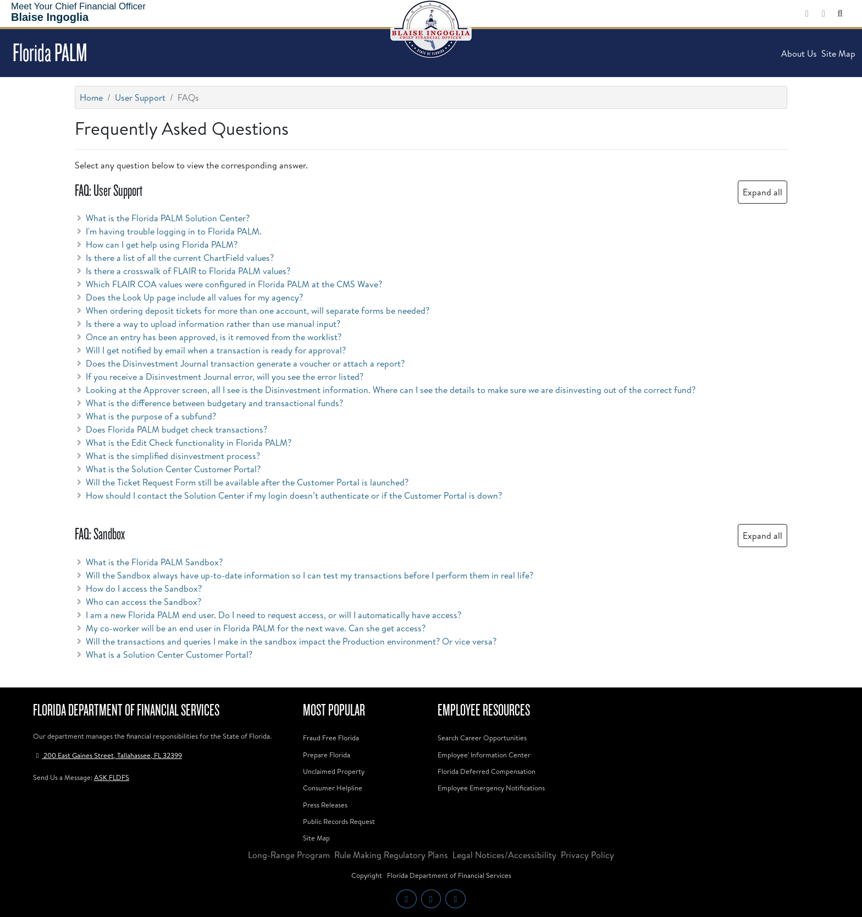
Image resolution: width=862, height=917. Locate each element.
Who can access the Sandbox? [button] (138, 602)
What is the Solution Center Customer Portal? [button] (168, 469)
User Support (140, 97)
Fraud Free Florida (331, 738)
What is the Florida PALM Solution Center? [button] (162, 218)
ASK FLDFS (111, 777)
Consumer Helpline (332, 788)
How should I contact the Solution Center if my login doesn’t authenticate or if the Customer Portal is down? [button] (288, 495)
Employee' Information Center (484, 755)
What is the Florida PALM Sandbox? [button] (149, 562)
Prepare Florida (326, 755)
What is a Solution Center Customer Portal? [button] (163, 654)
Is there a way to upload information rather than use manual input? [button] (207, 324)
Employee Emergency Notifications (491, 788)
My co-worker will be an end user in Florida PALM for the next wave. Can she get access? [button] (250, 628)
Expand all (762, 192)
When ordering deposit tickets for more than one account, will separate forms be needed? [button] (252, 310)
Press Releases (325, 805)
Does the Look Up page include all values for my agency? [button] (189, 297)
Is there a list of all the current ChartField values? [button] (174, 258)
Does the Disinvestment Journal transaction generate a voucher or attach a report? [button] (240, 363)
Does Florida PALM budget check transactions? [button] (171, 429)
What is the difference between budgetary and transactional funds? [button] (209, 403)
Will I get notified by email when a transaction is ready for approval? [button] (210, 350)
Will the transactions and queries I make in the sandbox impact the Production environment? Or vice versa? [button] (285, 641)
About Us (799, 53)
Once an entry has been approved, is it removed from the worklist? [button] (208, 337)
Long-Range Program (289, 855)
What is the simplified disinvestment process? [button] (167, 456)
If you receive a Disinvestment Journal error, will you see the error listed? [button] (219, 376)
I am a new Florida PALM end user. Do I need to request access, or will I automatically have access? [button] (268, 615)
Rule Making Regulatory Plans (391, 855)
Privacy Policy (587, 855)
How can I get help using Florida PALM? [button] (156, 244)
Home (91, 97)
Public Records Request (339, 821)
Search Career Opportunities (482, 738)
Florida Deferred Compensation (486, 771)
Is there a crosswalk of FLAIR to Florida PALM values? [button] (182, 271)
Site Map (838, 53)
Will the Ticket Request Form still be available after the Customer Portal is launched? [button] (241, 482)
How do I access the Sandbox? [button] (138, 588)
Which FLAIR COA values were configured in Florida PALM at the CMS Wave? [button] (228, 284)
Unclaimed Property (333, 771)
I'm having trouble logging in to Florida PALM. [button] (168, 231)
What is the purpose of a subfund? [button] (145, 416)
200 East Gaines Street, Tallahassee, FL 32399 (107, 755)
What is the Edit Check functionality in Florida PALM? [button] (183, 442)
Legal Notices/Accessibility (504, 855)
